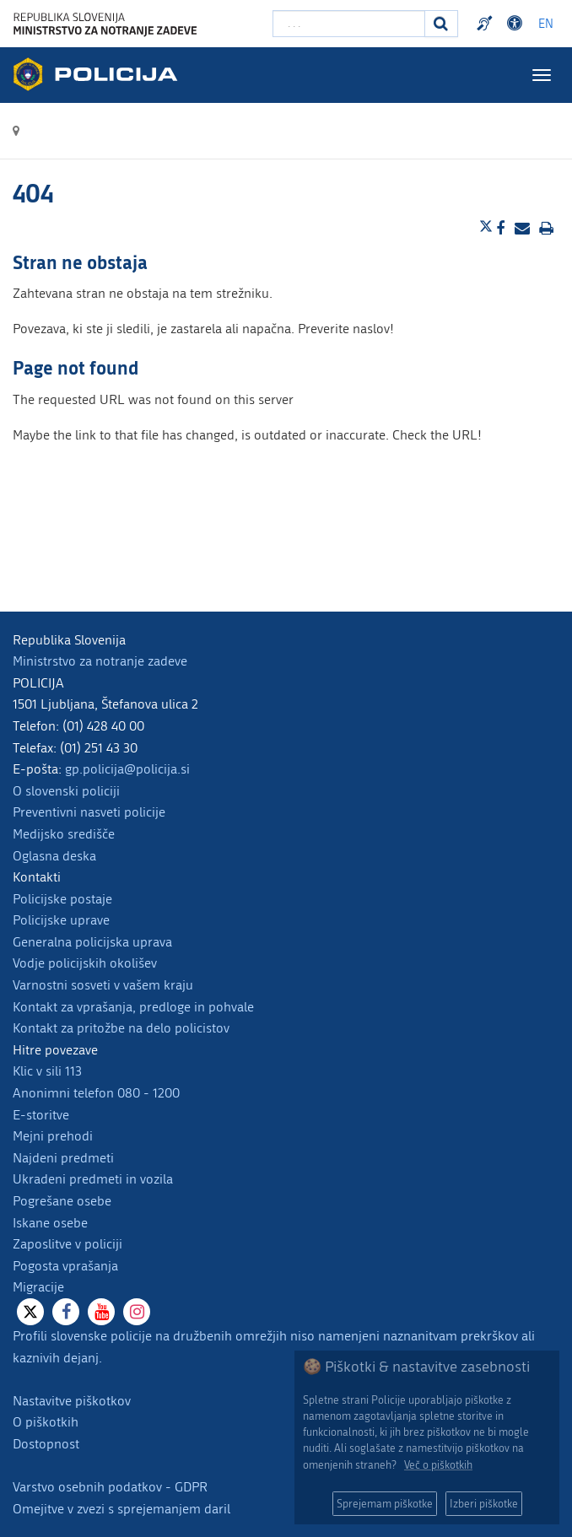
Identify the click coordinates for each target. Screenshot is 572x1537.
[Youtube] (101, 1311)
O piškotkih (45, 1422)
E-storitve (41, 1115)
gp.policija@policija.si (127, 769)
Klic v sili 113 (47, 1071)
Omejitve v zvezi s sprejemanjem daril (121, 1509)
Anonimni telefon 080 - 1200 (96, 1093)
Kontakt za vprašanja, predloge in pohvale (133, 1007)
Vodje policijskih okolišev (85, 963)
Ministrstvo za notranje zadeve (100, 661)
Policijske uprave (61, 920)
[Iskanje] (441, 23)
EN (545, 24)
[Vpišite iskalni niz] (349, 23)
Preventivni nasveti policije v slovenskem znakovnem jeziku (487, 23)
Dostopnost (46, 1444)
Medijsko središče (64, 834)
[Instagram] (136, 1311)
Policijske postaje (62, 899)
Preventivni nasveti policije (89, 812)
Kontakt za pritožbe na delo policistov (121, 1028)
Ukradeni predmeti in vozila (93, 1179)
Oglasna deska (54, 856)
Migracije (38, 1287)
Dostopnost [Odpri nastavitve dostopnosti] (517, 23)
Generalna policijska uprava (92, 942)
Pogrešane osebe (62, 1201)
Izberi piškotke (484, 1503)
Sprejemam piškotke (385, 1503)
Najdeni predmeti (63, 1158)
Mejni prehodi (53, 1136)
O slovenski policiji (66, 791)
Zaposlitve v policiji (67, 1244)
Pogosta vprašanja (65, 1266)
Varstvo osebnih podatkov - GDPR (110, 1487)
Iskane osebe (50, 1223)
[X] (30, 1311)
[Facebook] (65, 1311)
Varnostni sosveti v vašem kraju (103, 985)
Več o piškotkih (438, 1465)
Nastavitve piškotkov (72, 1401)
